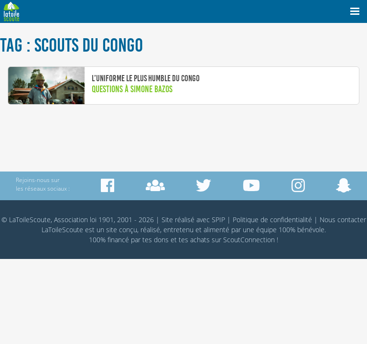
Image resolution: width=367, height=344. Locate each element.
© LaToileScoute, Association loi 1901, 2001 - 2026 (77, 219)
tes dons (155, 239)
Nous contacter (343, 219)
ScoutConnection (249, 239)
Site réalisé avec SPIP (193, 219)
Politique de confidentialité (272, 219)
